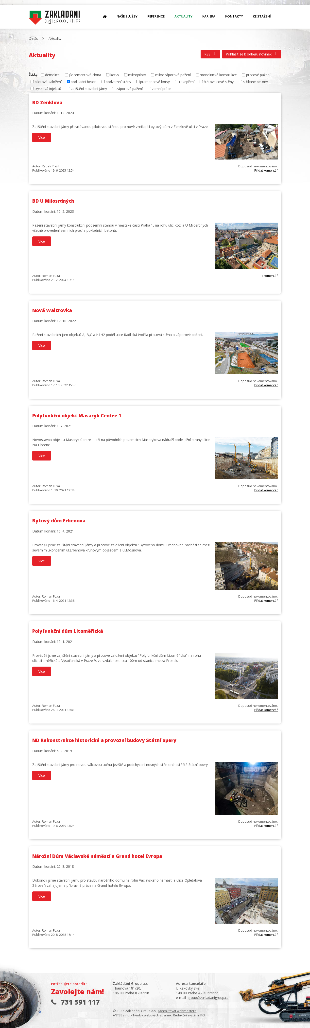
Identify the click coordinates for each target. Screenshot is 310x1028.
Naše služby (127, 16)
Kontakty (234, 16)
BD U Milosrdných (53, 201)
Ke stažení (262, 16)
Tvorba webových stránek (152, 1015)
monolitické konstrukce (218, 74)
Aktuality (183, 16)
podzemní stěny (118, 81)
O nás (55, 17)
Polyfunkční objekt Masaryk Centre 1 (76, 415)
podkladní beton (83, 81)
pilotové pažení (258, 74)
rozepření (186, 81)
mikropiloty (137, 74)
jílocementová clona (85, 74)
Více (41, 137)
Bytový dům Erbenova (59, 520)
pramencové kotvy (155, 81)
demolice (52, 74)
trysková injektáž (48, 88)
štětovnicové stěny (219, 81)
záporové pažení (129, 88)
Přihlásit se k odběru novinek (252, 54)
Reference (156, 16)
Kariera (208, 16)
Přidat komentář (266, 170)
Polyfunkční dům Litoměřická (67, 631)
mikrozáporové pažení (173, 74)
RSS (210, 54)
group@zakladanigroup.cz (208, 997)
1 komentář (269, 276)
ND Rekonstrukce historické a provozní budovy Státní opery (104, 740)
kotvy (114, 74)
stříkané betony (255, 81)
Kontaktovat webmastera (177, 1011)
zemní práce (161, 88)
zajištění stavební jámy (89, 88)
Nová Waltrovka (52, 310)
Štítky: (33, 74)
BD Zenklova (47, 102)
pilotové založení (48, 81)
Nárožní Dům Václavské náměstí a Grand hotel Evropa (97, 856)
